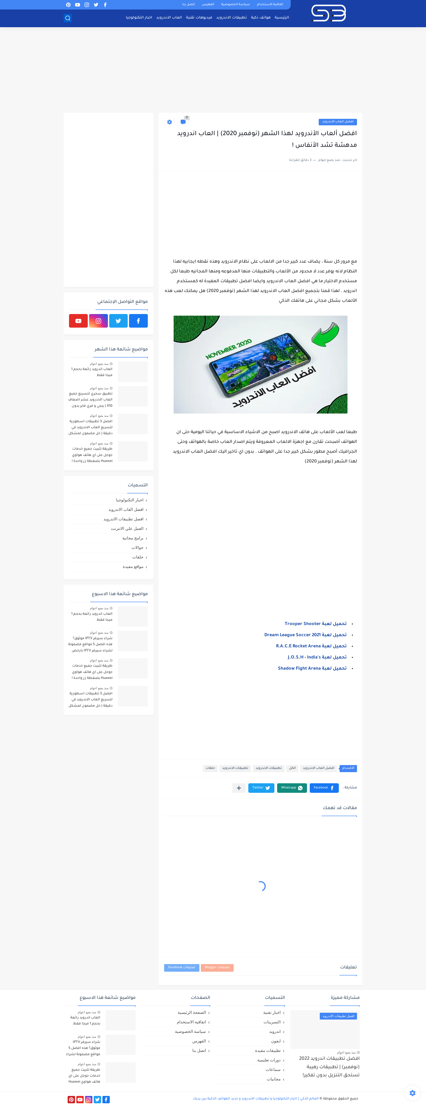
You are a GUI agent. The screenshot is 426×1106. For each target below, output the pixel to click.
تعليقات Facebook (181, 968)
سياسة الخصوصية (235, 5)
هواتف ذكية (261, 18)
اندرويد (275, 1031)
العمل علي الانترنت (127, 528)
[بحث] (68, 18)
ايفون (276, 1041)
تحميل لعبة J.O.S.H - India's (317, 657)
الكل (292, 768)
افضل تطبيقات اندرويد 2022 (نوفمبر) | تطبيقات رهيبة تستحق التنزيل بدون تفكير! (329, 1067)
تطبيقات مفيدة (268, 1050)
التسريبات (272, 1022)
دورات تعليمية (269, 1060)
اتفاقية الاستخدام (270, 5)
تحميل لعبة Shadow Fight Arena (312, 668)
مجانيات (274, 1079)
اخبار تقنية (272, 1012)
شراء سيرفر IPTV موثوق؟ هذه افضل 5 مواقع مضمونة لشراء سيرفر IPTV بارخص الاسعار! (90, 645)
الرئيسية (282, 18)
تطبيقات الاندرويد (231, 18)
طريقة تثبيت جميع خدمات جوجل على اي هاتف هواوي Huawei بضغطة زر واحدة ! (92, 455)
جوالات (137, 547)
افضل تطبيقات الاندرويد (123, 519)
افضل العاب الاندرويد (337, 122)
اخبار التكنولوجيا (139, 18)
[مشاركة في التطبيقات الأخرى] (239, 788)
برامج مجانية (132, 538)
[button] (324, 788)
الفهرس (208, 5)
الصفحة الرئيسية (192, 1012)
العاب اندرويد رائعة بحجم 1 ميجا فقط (91, 372)
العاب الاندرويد (169, 18)
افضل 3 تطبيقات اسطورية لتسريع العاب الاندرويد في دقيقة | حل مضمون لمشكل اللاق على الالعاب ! (90, 428)
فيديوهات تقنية (199, 18)
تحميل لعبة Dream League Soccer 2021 (305, 635)
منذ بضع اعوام (99, 364)
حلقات (210, 768)
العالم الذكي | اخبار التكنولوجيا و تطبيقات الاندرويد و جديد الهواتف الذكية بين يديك (256, 1099)
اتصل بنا (188, 5)
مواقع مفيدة (133, 566)
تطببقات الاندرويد (269, 768)
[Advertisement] (213, 71)
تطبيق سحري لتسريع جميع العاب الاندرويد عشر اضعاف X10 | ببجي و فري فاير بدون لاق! (90, 401)
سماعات (273, 1069)
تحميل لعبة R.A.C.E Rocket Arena (311, 646)
